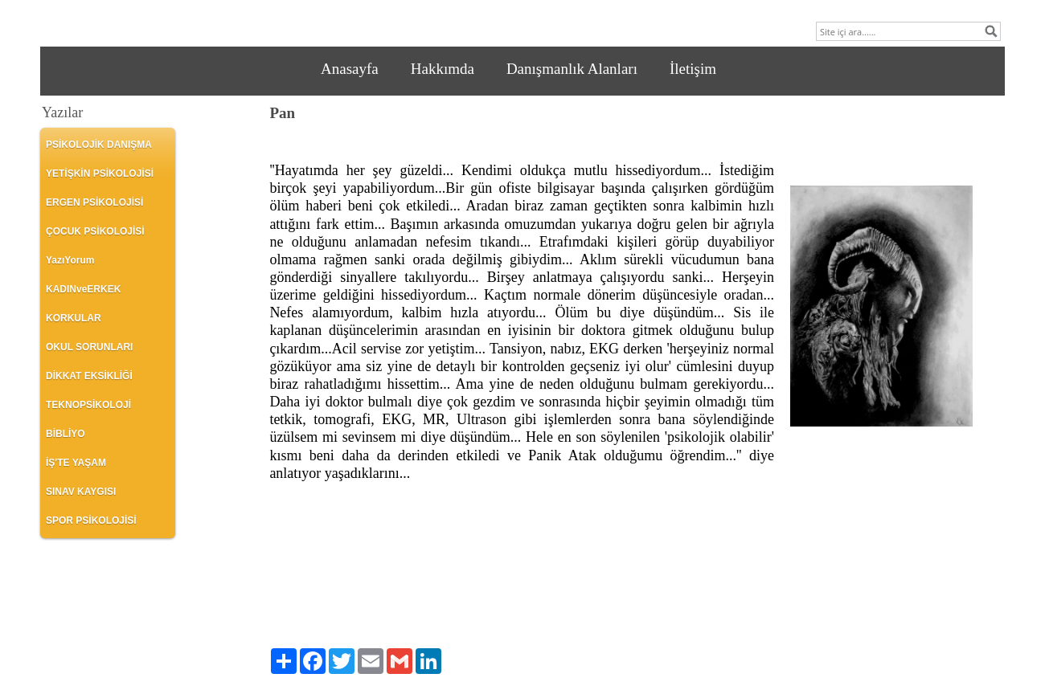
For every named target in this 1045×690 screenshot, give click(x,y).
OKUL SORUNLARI (89, 347)
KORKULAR (73, 318)
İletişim (693, 68)
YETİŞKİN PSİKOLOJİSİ (100, 173)
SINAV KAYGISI (81, 491)
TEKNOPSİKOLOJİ (88, 404)
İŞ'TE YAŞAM (76, 462)
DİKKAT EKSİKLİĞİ (89, 376)
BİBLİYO (65, 433)
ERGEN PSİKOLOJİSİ (94, 202)
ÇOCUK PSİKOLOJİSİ (95, 231)
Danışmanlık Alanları (571, 68)
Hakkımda (442, 68)
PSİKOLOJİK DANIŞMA (99, 144)
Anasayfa (350, 68)
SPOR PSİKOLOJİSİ (91, 520)
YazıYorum (70, 260)
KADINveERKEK (83, 289)
